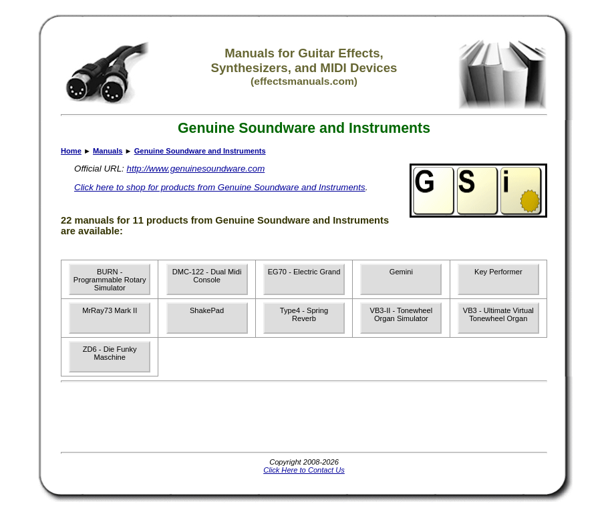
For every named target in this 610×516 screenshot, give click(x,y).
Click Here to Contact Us (304, 470)
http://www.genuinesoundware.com (196, 169)
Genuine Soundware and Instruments (200, 151)
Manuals (107, 151)
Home (71, 151)
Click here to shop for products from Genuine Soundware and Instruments (219, 187)
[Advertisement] (304, 417)
